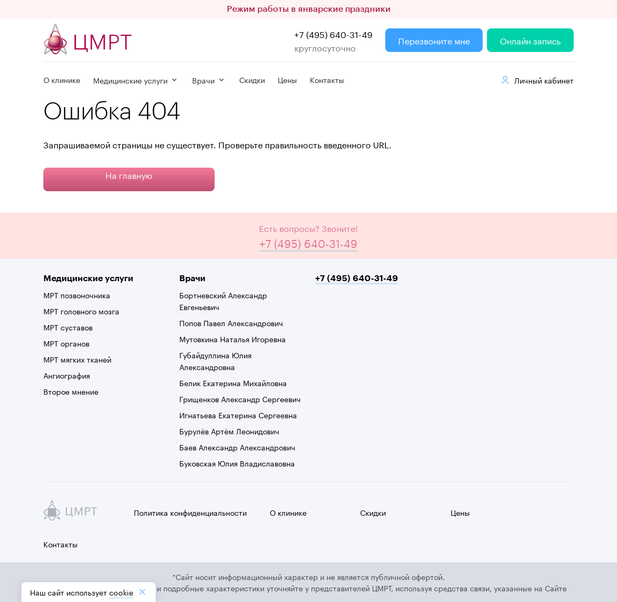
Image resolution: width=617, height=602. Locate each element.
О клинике (61, 79)
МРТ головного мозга (81, 311)
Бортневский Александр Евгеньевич (223, 300)
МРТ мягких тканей (77, 359)
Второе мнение (70, 391)
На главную (129, 174)
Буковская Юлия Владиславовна (237, 463)
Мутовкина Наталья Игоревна (232, 338)
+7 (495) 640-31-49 (333, 33)
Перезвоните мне (434, 40)
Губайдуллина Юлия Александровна (215, 360)
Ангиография (66, 375)
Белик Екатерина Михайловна (233, 382)
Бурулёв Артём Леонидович (229, 431)
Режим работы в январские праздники (309, 9)
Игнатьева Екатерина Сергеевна (238, 414)
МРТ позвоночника (76, 294)
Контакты (327, 79)
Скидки (252, 79)
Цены (287, 79)
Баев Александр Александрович (237, 447)
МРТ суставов (68, 327)
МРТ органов (66, 343)
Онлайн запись (530, 40)
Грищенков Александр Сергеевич (240, 398)
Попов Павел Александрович (231, 322)
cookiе (121, 592)
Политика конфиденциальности (190, 512)
